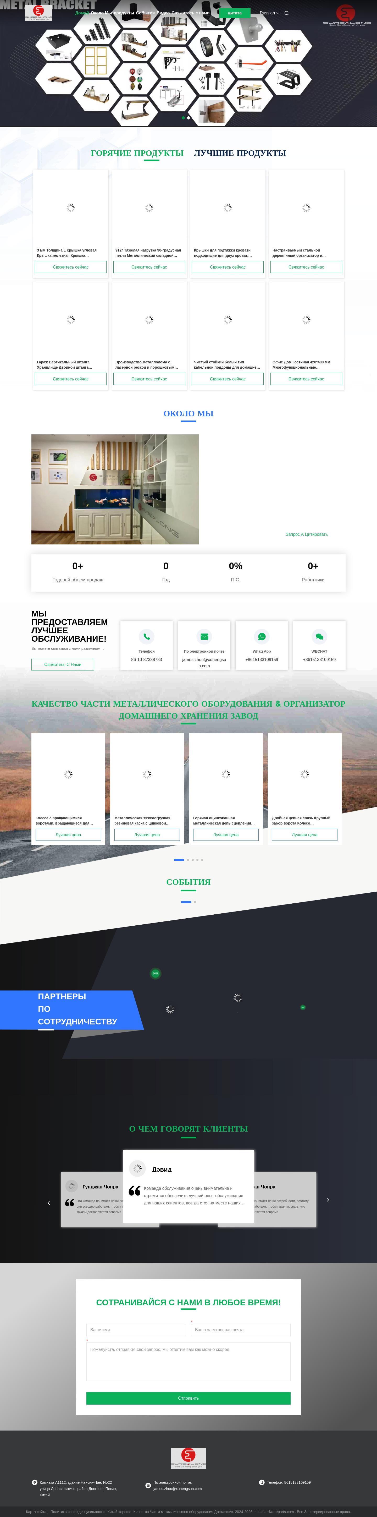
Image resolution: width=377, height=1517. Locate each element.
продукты (124, 13)
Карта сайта (36, 1512)
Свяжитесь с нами (191, 13)
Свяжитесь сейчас (70, 267)
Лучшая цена (68, 835)
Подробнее (249, 534)
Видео (163, 13)
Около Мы (101, 13)
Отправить (188, 1398)
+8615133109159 (261, 659)
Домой (82, 13)
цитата (235, 13)
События (145, 13)
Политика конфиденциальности (78, 1512)
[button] (49, 1203)
